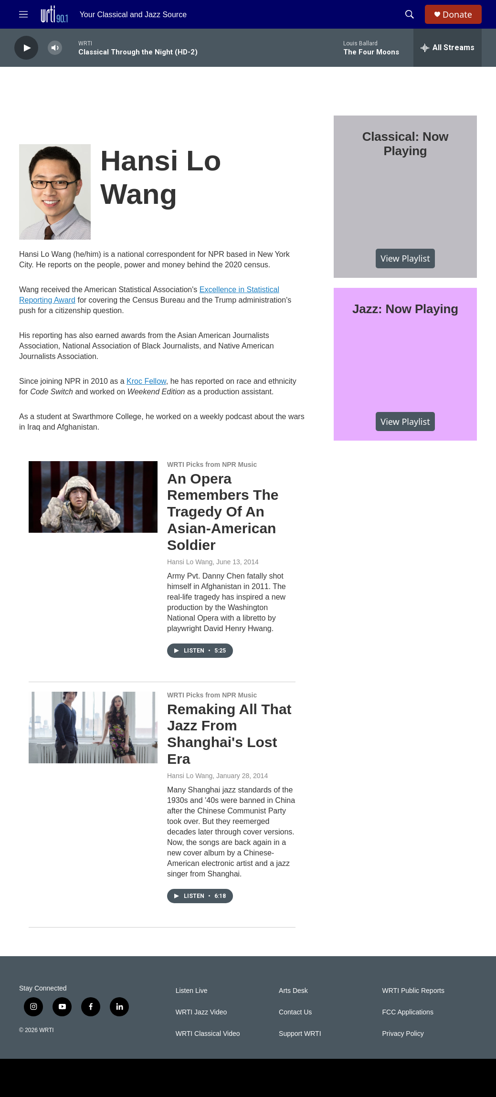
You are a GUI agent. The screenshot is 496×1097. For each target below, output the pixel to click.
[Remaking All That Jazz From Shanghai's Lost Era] (93, 727)
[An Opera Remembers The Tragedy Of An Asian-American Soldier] (93, 497)
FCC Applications (407, 1012)
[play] (26, 47)
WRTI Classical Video (208, 1033)
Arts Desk (293, 990)
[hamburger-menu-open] (23, 14)
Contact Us (295, 1012)
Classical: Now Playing (405, 143)
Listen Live (192, 990)
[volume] (55, 48)
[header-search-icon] (410, 14)
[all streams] (447, 48)
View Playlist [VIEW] (405, 258)
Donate (457, 15)
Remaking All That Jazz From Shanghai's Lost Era (229, 734)
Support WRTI (300, 1033)
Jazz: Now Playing (405, 309)
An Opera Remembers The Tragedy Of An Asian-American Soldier (222, 512)
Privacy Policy (403, 1033)
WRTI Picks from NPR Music (212, 464)
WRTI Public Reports (413, 990)
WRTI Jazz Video (201, 1012)
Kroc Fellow (146, 381)
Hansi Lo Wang (189, 562)
